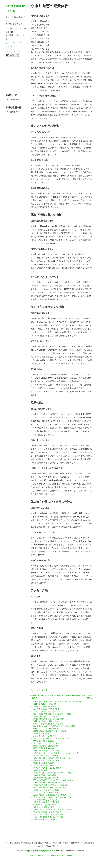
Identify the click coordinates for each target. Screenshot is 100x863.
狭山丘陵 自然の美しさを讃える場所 (47, 812)
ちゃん (8, 43)
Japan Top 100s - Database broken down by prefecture (50, 855)
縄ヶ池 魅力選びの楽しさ (43, 733)
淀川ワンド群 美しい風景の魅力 (45, 721)
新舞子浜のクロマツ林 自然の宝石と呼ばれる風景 (52, 810)
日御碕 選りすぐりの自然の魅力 (45, 792)
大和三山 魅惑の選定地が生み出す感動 (48, 724)
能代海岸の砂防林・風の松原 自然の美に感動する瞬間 (54, 726)
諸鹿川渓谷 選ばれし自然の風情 (45, 746)
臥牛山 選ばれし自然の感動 (43, 741)
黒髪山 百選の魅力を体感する (44, 748)
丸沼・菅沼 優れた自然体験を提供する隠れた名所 (52, 758)
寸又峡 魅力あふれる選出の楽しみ (46, 743)
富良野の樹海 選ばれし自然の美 (45, 716)
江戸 (20, 43)
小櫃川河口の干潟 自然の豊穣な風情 (47, 783)
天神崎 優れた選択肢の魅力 (43, 807)
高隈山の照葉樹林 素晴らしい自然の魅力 (49, 719)
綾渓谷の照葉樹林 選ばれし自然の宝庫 (48, 814)
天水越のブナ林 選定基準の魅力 (45, 756)
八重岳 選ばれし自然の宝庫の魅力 (46, 802)
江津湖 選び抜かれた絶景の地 (44, 706)
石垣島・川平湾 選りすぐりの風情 (46, 790)
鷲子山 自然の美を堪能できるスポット (48, 711)
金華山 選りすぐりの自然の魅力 (45, 729)
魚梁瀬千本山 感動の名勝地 (43, 765)
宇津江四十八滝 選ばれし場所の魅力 (47, 768)
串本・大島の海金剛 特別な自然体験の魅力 (50, 787)
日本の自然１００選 (39, 690)
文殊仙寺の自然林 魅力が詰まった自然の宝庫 (50, 785)
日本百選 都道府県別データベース (41, 851)
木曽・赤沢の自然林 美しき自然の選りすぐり (50, 738)
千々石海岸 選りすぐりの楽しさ (45, 800)
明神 (7, 47)
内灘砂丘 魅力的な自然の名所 (44, 805)
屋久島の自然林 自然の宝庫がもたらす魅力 (50, 795)
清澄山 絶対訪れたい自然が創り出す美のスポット (52, 797)
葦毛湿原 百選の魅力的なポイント (46, 709)
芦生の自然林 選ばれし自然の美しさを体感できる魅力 (54, 780)
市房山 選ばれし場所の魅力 (43, 763)
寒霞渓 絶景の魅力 (40, 770)
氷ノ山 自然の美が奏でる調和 (44, 736)
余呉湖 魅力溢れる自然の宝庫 (44, 775)
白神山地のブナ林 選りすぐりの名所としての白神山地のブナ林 (57, 702)
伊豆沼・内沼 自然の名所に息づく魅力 (48, 817)
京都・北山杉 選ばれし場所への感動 (47, 751)
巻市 (14, 43)
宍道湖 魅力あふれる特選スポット (46, 760)
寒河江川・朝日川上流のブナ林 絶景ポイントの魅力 (53, 773)
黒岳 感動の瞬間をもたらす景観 (45, 778)
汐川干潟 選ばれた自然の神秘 (44, 704)
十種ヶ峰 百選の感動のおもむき (45, 819)
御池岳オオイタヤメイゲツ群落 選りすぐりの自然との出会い (56, 753)
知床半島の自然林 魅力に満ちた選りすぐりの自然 (52, 714)
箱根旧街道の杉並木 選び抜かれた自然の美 (50, 731)
